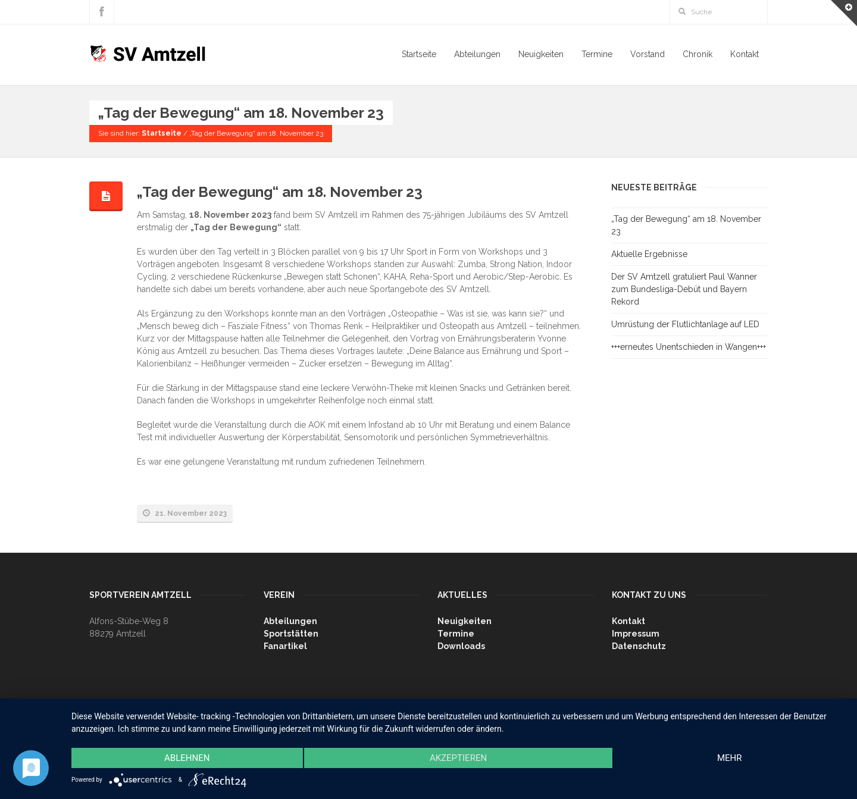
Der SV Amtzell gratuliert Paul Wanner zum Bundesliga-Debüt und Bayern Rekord (684, 289)
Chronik (697, 54)
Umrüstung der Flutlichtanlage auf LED (685, 324)
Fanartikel (285, 646)
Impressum (635, 633)
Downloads (461, 646)
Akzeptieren (458, 758)
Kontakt (744, 54)
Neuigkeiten (541, 54)
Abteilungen (477, 54)
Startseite (419, 54)
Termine (596, 54)
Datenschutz (639, 646)
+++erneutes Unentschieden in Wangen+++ (688, 347)
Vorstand (647, 54)
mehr (729, 758)
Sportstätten (291, 633)
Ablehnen (186, 758)
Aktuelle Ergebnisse (649, 254)
